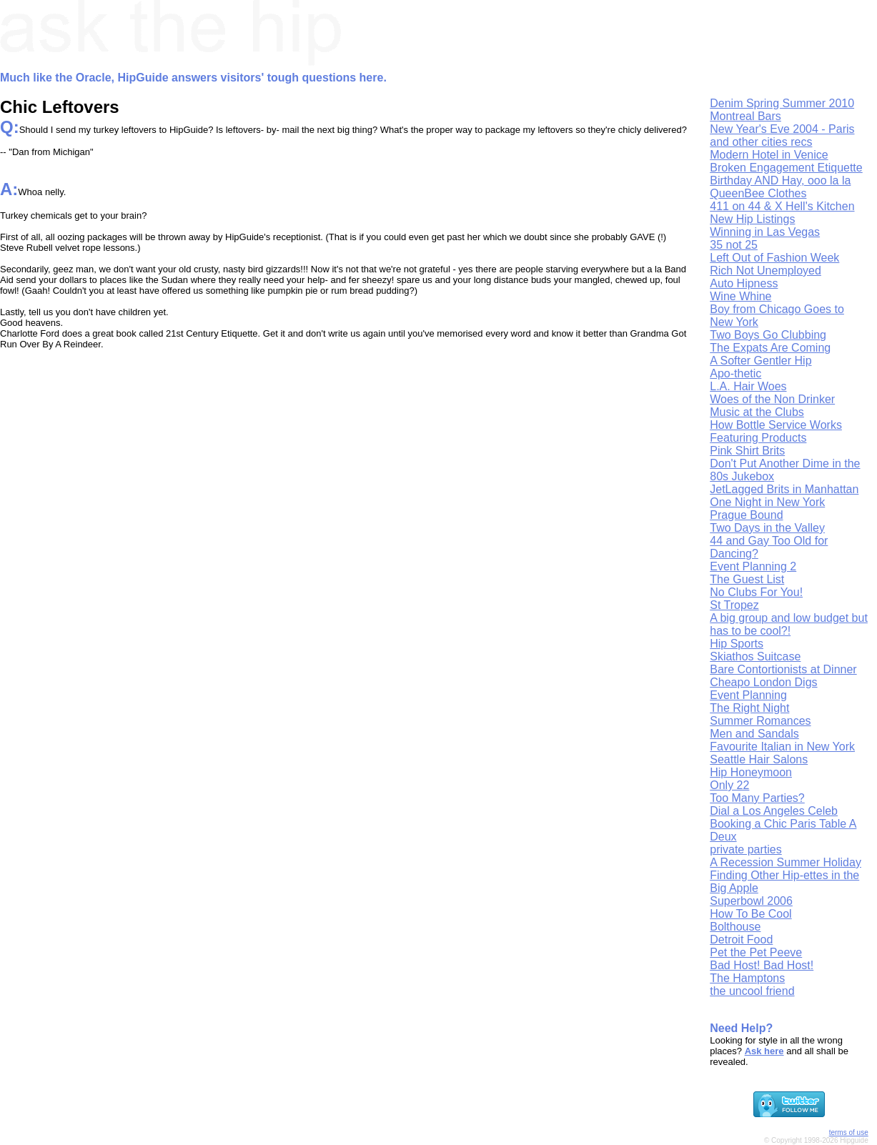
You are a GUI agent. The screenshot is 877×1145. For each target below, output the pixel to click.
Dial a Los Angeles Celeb (774, 811)
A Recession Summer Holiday (785, 862)
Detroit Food (741, 939)
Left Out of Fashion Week (774, 258)
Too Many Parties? (757, 798)
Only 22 (729, 785)
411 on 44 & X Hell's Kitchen (782, 206)
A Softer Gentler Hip (760, 361)
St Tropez (734, 605)
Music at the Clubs (757, 412)
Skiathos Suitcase (755, 656)
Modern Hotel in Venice (769, 155)
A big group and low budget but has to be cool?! (789, 624)
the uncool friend (752, 991)
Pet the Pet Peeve (756, 952)
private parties (746, 849)
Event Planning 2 (753, 566)
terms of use (848, 1132)
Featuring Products (758, 438)
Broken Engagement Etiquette (786, 168)
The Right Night (749, 708)
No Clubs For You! (756, 592)
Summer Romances (760, 721)
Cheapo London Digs (763, 682)
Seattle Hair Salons (759, 759)
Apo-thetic (735, 373)
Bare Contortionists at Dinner (783, 669)
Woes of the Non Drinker (772, 399)
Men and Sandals (754, 734)
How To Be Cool (750, 914)
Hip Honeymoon (751, 772)
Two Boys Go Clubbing (768, 335)
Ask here (764, 1051)
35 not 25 (734, 245)
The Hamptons (747, 978)
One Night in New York (767, 502)
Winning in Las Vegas (765, 232)
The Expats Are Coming (770, 348)
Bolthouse (735, 927)
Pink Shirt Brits (747, 451)
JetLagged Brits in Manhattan (784, 489)
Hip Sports (736, 644)
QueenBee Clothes (758, 193)
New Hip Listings (752, 219)
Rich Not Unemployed (765, 270)
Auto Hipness (744, 283)
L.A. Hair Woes (748, 386)
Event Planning (748, 695)
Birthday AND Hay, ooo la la (780, 180)
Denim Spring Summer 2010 (782, 103)
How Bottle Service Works (776, 425)
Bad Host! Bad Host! (761, 965)
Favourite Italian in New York (782, 746)
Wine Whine (740, 296)
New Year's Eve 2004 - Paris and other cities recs (782, 135)
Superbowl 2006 (751, 901)
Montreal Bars (745, 116)
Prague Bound (746, 515)
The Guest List (747, 579)
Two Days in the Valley (767, 528)
